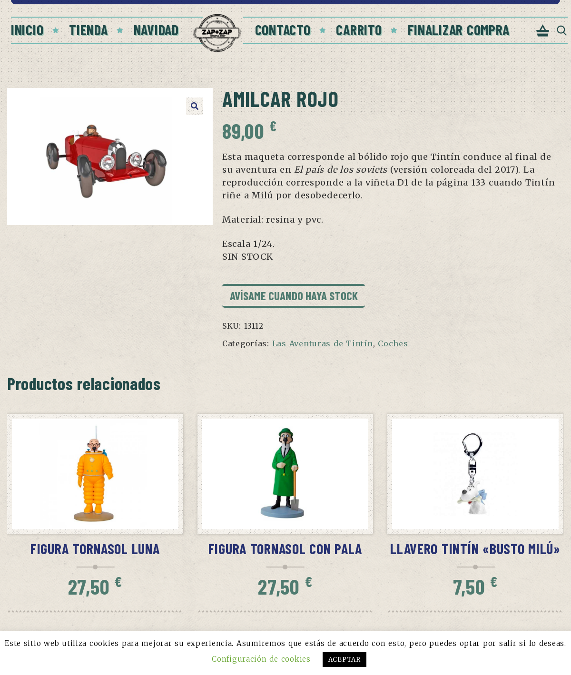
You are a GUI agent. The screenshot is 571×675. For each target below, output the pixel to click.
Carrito (359, 29)
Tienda (88, 29)
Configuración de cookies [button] (261, 659)
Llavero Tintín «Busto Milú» (475, 548)
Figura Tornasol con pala (285, 548)
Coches (393, 343)
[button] (194, 106)
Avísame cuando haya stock (294, 295)
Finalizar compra (459, 29)
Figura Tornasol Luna (95, 548)
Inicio (27, 29)
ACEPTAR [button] (344, 659)
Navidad (156, 29)
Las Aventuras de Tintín (322, 343)
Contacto (283, 29)
